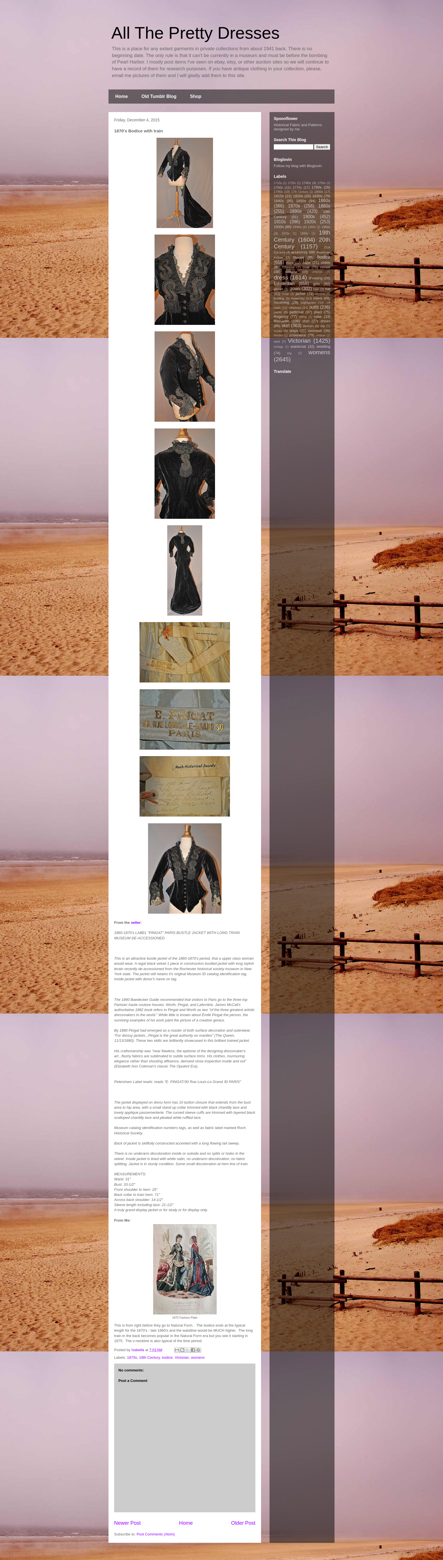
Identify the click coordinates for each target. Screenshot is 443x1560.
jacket (300, 294)
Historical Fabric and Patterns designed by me (298, 127)
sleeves (308, 326)
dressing (316, 278)
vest (277, 341)
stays (294, 331)
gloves (278, 289)
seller (135, 922)
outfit (314, 307)
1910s (280, 221)
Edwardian (284, 283)
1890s (296, 211)
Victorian (182, 1357)
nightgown (308, 302)
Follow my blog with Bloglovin (298, 166)
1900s (309, 216)
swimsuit (315, 331)
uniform (320, 335)
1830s (317, 196)
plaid (318, 312)
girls (316, 284)
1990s (304, 233)
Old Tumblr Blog (158, 96)
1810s (279, 196)
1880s (324, 206)
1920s (310, 221)
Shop (195, 96)
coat (306, 267)
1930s (279, 227)
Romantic (281, 321)
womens (198, 1357)
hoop (285, 294)
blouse (298, 257)
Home (121, 96)
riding (302, 316)
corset (325, 267)
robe (318, 316)
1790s (278, 191)
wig (289, 353)
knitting (279, 298)
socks (278, 330)
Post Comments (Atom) (156, 1534)
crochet (317, 272)
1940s (297, 227)
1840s (279, 201)
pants (278, 312)
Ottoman (295, 307)
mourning (281, 302)
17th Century (299, 191)
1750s (321, 183)
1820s (298, 196)
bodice (167, 1357)
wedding (323, 346)
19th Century (149, 1357)
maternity (298, 298)
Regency (281, 316)
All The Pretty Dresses (195, 32)
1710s (278, 183)
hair (316, 289)
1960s (325, 227)
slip (322, 326)
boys (289, 262)
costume (291, 272)
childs (325, 263)
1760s (278, 187)
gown (295, 288)
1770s (297, 187)
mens (317, 298)
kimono (320, 294)
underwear (297, 335)
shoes (325, 321)
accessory (299, 252)
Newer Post (127, 1523)
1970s (285, 233)
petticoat (296, 312)
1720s (292, 183)
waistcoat (298, 346)
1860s (324, 200)
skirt (285, 325)
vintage (278, 346)
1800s (318, 191)
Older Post (243, 1523)
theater (278, 335)
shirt (305, 321)
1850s (301, 201)
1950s (312, 227)
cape (306, 263)
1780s (317, 187)
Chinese (289, 267)
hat (327, 289)
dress (281, 277)
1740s (306, 183)
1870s (132, 1357)
